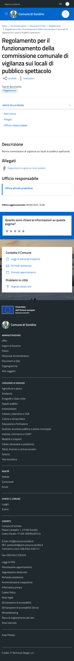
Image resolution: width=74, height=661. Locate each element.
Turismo (6, 454)
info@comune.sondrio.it (21, 541)
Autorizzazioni (9, 409)
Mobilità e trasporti (12, 439)
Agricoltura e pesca (12, 388)
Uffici (4, 341)
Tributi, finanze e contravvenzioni (19, 449)
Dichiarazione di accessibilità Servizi (20, 607)
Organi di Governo (11, 346)
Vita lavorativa (9, 459)
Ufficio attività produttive (19, 188)
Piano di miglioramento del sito (18, 618)
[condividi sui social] (9, 78)
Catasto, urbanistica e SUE (15, 414)
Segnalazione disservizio (14, 572)
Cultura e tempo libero (13, 419)
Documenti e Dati (11, 361)
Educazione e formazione (15, 424)
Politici (5, 351)
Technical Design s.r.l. (23, 653)
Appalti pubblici (10, 404)
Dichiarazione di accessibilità (16, 602)
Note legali (7, 597)
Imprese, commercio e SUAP (16, 434)
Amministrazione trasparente (17, 582)
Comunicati (8, 482)
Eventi (5, 509)
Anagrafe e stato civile (13, 398)
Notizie (5, 477)
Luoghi (5, 504)
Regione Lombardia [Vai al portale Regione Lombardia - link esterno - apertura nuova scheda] (12, 4)
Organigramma (9, 366)
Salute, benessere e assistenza (18, 444)
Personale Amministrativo (15, 356)
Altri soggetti (8, 371)
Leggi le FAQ (8, 562)
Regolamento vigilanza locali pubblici (27, 168)
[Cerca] (65, 14)
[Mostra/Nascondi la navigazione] (6, 14)
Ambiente (7, 393)
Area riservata (9, 623)
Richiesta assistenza (12, 577)
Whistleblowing (10, 613)
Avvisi (5, 487)
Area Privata (8, 635)
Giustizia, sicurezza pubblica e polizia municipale (26, 429)
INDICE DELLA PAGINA (37, 105)
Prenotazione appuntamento (17, 567)
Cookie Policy (9, 592)
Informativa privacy (12, 587)
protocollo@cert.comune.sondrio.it (25, 545)
